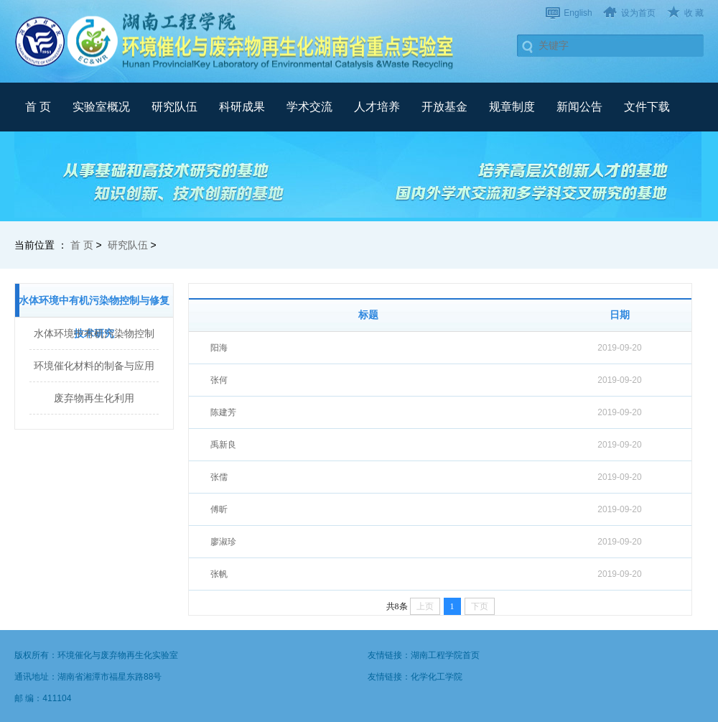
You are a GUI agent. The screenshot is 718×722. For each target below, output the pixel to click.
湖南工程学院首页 (445, 655)
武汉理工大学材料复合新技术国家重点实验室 (237, 41)
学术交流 (309, 107)
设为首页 (638, 13)
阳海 (219, 348)
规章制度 (512, 107)
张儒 (219, 477)
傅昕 (219, 509)
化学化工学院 (436, 677)
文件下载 (647, 107)
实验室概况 (101, 107)
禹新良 (223, 445)
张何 (219, 380)
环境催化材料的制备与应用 (94, 365)
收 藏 (694, 13)
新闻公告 (579, 107)
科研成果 (242, 107)
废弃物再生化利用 (94, 398)
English (578, 13)
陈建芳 (223, 412)
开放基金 (444, 107)
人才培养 (377, 107)
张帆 (219, 574)
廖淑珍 (223, 542)
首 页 (38, 107)
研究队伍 (174, 107)
